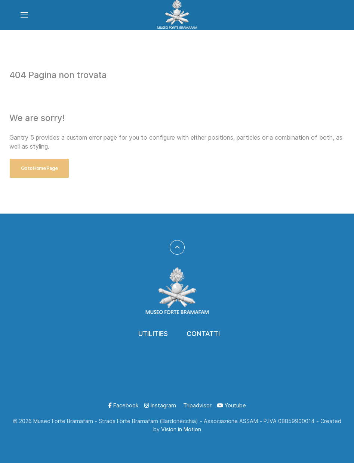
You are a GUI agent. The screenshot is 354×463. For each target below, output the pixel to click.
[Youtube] (231, 405)
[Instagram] (160, 405)
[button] (24, 15)
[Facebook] (123, 405)
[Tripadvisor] (197, 405)
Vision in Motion (181, 429)
